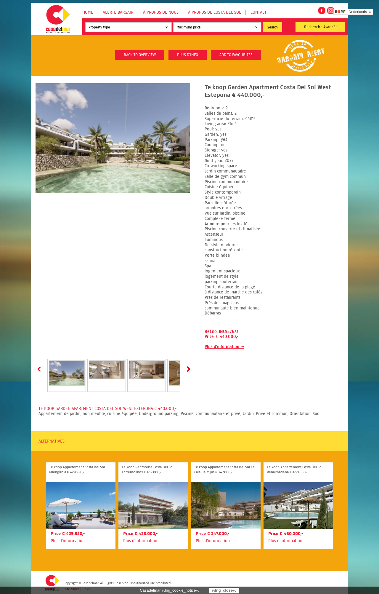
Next (187, 369)
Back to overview (140, 54)
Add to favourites (236, 54)
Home (87, 12)
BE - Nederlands (351, 12)
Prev (40, 369)
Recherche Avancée (321, 27)
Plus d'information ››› (224, 346)
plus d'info (187, 54)
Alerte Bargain (118, 12)
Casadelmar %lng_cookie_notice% (169, 590)
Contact (258, 12)
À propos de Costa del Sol (214, 12)
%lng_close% (224, 590)
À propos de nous (161, 12)
